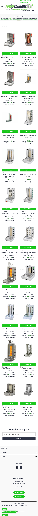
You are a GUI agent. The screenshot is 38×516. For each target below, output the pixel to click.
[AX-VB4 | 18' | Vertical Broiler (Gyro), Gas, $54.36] (10, 117)
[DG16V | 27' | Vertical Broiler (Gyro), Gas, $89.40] (10, 312)
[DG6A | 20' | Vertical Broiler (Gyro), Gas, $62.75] (28, 156)
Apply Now (19, 492)
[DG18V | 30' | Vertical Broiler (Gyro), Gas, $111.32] (10, 156)
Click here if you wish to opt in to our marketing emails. (14, 505)
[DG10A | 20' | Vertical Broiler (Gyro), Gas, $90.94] (28, 195)
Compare (4, 56)
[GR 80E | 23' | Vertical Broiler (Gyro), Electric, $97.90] (28, 351)
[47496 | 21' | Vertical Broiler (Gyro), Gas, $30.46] (10, 40)
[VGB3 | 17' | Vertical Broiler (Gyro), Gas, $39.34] (10, 273)
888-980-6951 (20, 486)
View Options (10, 53)
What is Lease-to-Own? (9, 511)
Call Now (4, 509)
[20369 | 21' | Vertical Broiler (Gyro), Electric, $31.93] (28, 40)
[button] (19, 19)
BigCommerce (22, 511)
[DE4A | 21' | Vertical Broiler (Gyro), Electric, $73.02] (28, 117)
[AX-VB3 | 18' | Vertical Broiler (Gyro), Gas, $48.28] (28, 78)
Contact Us (19, 497)
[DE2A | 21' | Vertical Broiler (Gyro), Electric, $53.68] (28, 234)
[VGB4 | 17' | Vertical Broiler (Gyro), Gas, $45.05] (10, 351)
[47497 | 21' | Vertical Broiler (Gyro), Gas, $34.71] (10, 78)
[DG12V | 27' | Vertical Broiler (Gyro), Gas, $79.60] (28, 312)
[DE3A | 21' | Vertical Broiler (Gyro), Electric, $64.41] (10, 195)
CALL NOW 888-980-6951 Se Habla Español (25, 1)
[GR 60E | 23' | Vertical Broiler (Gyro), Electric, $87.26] (28, 390)
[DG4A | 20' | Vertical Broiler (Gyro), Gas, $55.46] (28, 273)
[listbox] (16, 27)
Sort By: (4, 27)
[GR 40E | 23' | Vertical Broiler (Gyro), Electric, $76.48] (10, 390)
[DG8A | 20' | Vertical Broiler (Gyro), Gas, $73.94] (10, 234)
